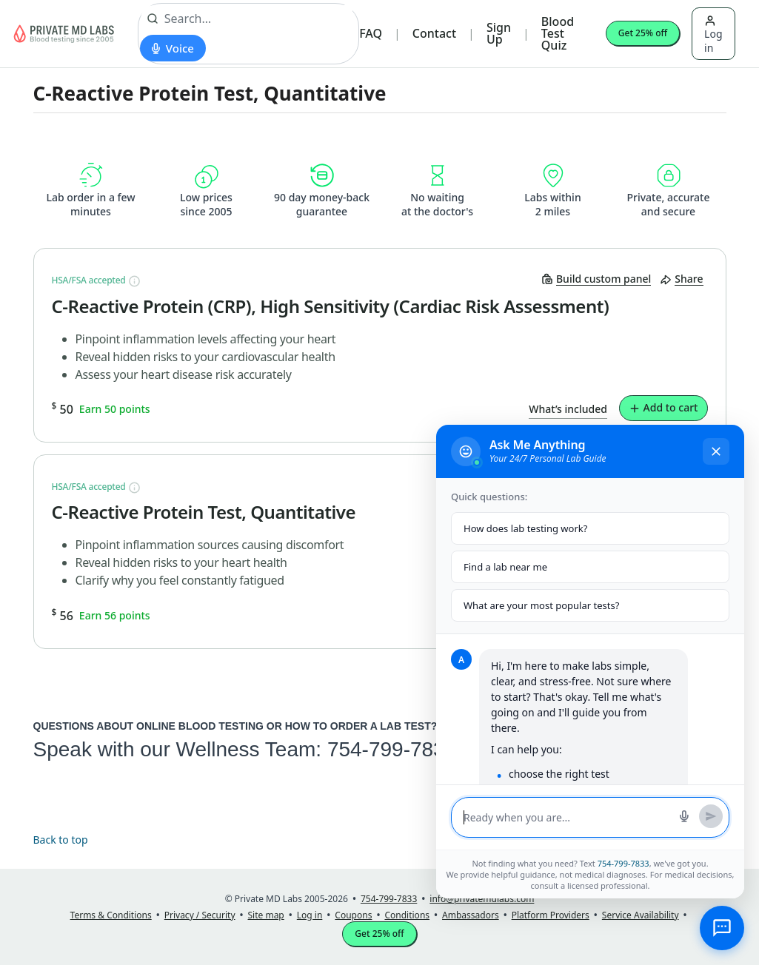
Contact (434, 33)
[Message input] (566, 817)
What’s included (568, 409)
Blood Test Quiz (557, 33)
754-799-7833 (391, 749)
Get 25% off (642, 33)
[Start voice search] (173, 48)
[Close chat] (716, 451)
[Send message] (711, 816)
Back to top (60, 840)
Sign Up (499, 33)
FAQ (370, 33)
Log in (713, 35)
